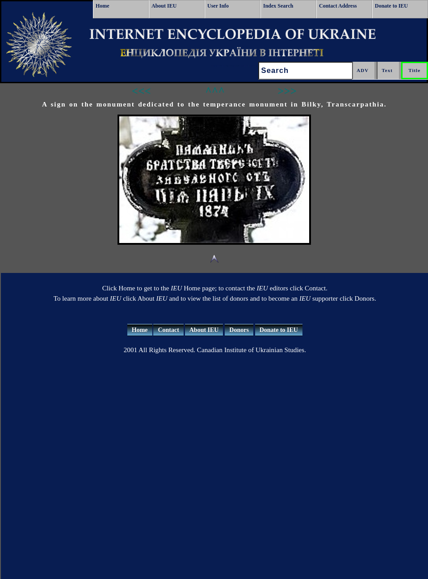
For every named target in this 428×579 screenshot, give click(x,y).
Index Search (278, 6)
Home (102, 6)
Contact (168, 330)
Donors (239, 330)
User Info (218, 6)
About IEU (163, 6)
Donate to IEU (391, 6)
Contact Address (338, 6)
